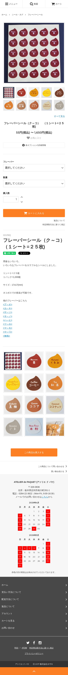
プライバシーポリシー (34, 653)
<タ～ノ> (7, 316)
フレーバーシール (35, 15)
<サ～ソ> (7, 312)
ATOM (24, 648)
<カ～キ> (7, 308)
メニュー (11, 4)
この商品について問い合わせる (53, 466)
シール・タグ (17, 15)
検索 (34, 4)
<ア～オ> (7, 304)
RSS (16, 648)
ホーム (4, 15)
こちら (45, 497)
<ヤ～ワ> (7, 332)
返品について (59, 220)
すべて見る (59, 116)
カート (56, 4)
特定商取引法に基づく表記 (54, 224)
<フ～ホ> (7, 324)
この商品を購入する (34, 452)
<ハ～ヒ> (7, 320)
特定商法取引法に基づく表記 (41, 648)
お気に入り (34, 137)
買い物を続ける (59, 471)
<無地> (6, 336)
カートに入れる (34, 213)
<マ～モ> (7, 328)
